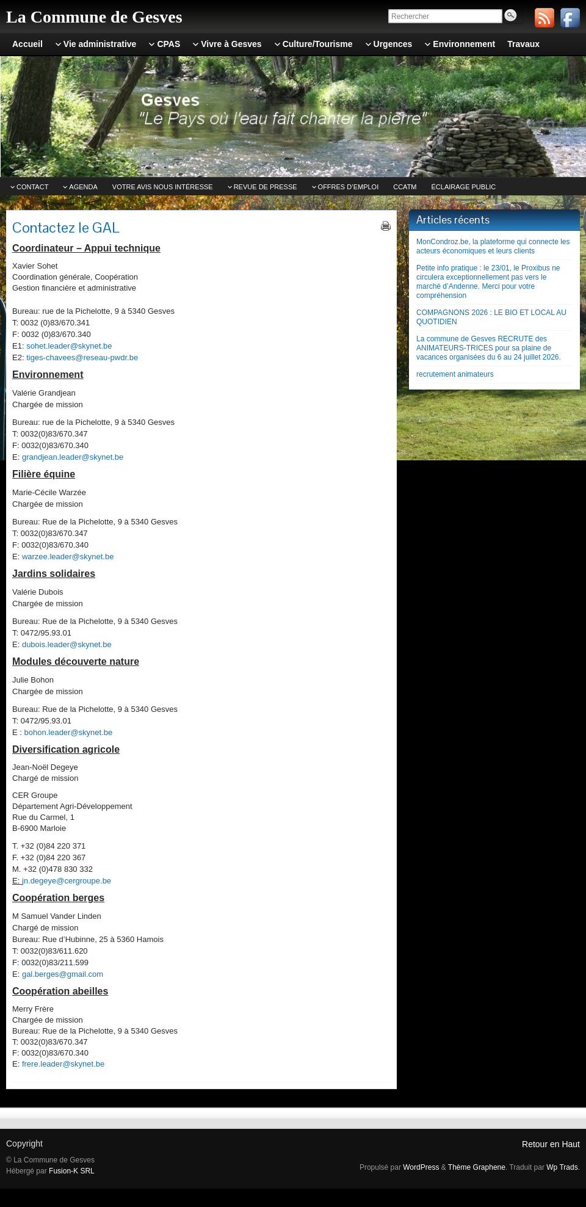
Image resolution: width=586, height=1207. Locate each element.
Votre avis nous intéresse (162, 186)
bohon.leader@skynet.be (68, 732)
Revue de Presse (265, 186)
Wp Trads (561, 1167)
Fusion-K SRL (72, 1171)
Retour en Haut (551, 1144)
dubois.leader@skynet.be (67, 644)
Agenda (83, 186)
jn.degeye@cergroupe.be (66, 880)
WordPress (421, 1167)
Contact (32, 186)
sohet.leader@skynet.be (69, 345)
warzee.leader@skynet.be (68, 556)
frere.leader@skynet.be (63, 1063)
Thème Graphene (476, 1167)
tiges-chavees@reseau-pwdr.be (82, 357)
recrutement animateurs (455, 374)
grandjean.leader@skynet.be (72, 457)
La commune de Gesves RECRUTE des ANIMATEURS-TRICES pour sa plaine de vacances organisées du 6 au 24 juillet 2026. (488, 348)
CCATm (404, 186)
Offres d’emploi (348, 186)
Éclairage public (464, 186)
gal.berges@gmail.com (62, 974)
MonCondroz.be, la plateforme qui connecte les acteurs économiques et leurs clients (493, 246)
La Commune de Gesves (94, 16)
